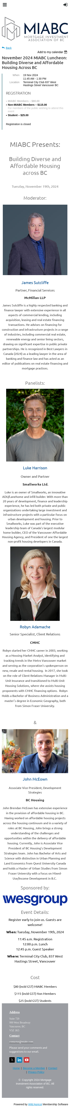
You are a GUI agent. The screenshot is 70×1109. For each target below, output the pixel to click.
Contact (52, 1068)
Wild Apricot (35, 1104)
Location (14, 82)
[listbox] (52, 52)
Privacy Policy (36, 1072)
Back (9, 47)
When (16, 75)
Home (16, 1068)
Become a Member (34, 1068)
